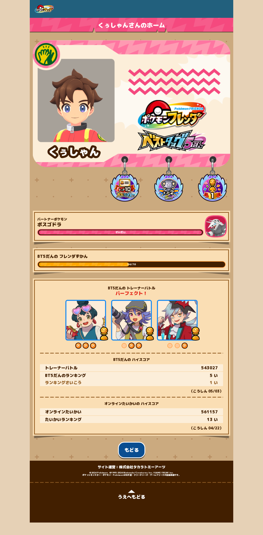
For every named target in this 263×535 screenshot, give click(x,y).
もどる (131, 450)
